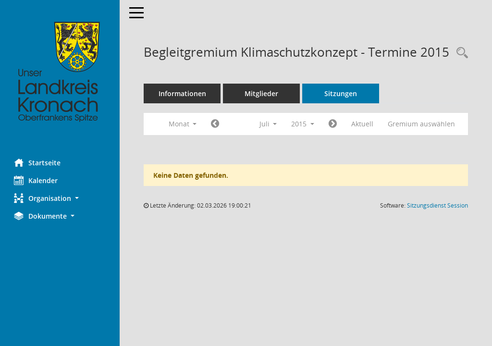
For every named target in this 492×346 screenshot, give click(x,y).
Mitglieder (262, 93)
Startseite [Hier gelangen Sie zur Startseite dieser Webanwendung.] (37, 162)
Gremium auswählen (421, 123)
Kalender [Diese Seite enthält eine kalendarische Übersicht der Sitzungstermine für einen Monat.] (36, 180)
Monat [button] (183, 123)
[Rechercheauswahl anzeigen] (460, 53)
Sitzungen (341, 93)
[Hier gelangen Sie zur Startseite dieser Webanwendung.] (60, 72)
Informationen (183, 93)
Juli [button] (268, 123)
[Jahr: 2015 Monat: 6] (215, 124)
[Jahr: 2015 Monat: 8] (333, 124)
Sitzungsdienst (437, 205)
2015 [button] (303, 123)
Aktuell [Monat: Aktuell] (363, 123)
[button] (60, 198)
